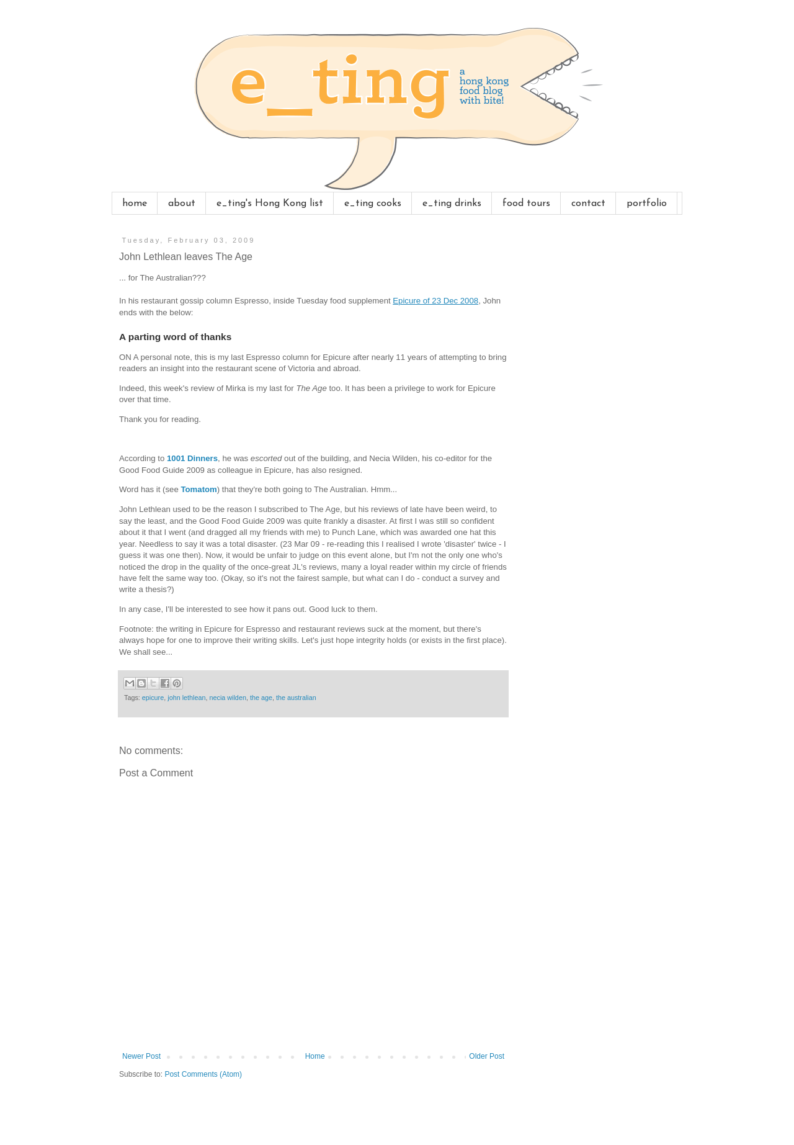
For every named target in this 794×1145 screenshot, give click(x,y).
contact (588, 204)
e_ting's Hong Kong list (269, 204)
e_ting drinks (451, 204)
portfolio (647, 204)
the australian (296, 697)
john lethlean (186, 697)
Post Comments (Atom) (203, 1074)
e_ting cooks (372, 204)
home (134, 204)
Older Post (486, 1056)
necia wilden (227, 697)
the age (261, 697)
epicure (153, 697)
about (181, 204)
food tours (526, 204)
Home (315, 1056)
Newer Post (141, 1056)
